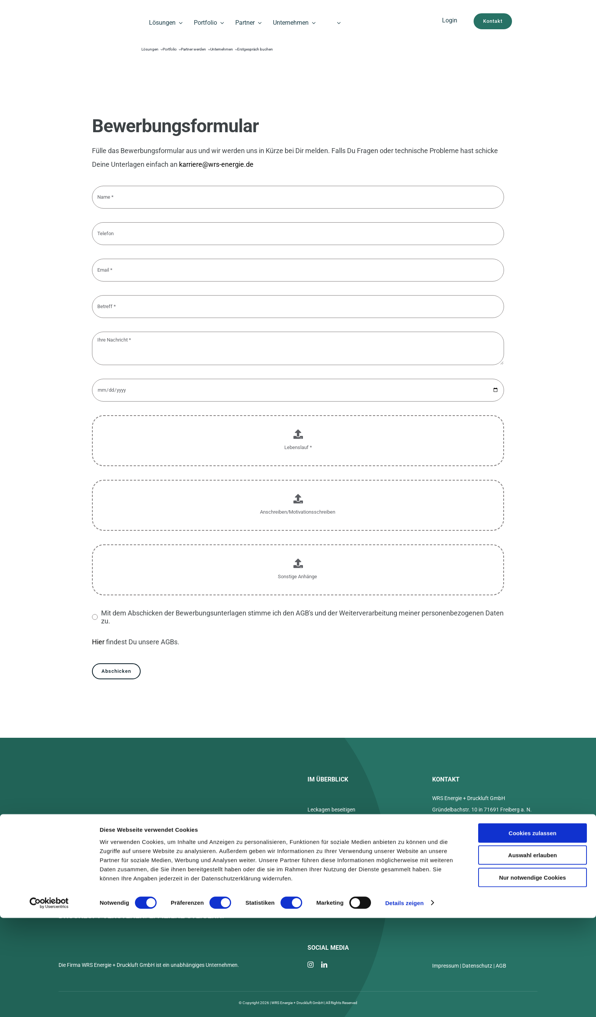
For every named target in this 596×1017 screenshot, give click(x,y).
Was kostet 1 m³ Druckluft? (339, 852)
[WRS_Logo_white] (110, 777)
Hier (98, 642)
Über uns (318, 838)
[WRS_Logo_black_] (90, 15)
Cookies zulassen (532, 932)
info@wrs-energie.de (469, 843)
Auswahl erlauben (532, 954)
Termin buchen (462, 856)
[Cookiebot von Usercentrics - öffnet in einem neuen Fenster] (49, 1002)
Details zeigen (404, 1002)
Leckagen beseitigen (331, 810)
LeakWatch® (323, 824)
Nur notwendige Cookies (532, 976)
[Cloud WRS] (449, 32)
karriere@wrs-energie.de (216, 164)
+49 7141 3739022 (467, 829)
